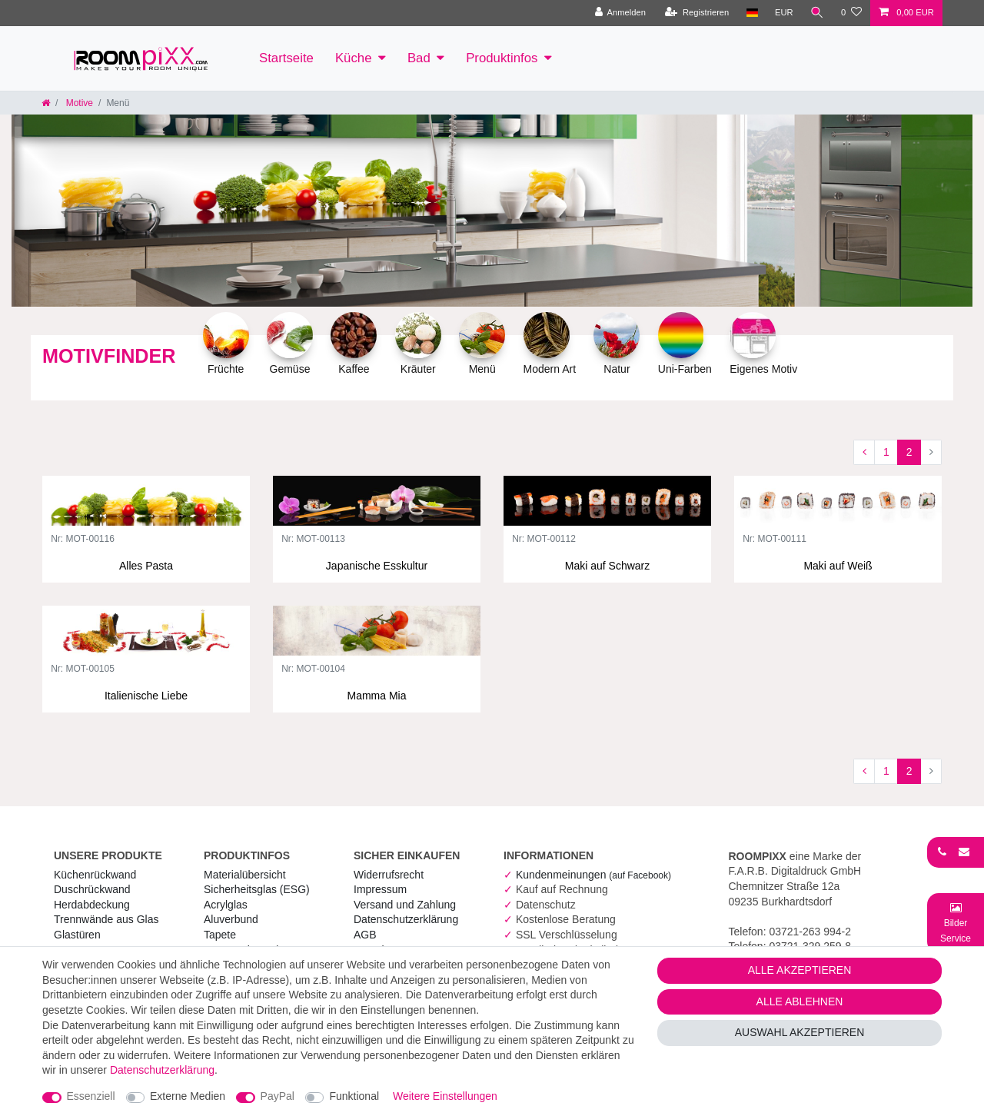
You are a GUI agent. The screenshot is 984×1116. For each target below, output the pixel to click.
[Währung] (784, 13)
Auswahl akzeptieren (800, 1032)
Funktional (354, 1096)
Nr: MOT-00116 (83, 539)
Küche (353, 58)
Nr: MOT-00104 (313, 669)
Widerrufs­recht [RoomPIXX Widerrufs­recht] (389, 875)
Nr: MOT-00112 (544, 539)
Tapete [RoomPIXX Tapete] (220, 934)
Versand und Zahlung (405, 904)
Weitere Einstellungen (445, 1096)
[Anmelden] (620, 13)
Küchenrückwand (95, 875)
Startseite (286, 58)
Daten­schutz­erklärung (406, 919)
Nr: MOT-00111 (774, 539)
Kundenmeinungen (593, 875)
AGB (365, 934)
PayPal (277, 1096)
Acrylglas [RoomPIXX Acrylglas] (226, 904)
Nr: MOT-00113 (313, 539)
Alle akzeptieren (800, 970)
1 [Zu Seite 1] (886, 452)
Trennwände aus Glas (106, 919)
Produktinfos (501, 58)
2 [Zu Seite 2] (909, 452)
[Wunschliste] (851, 13)
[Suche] (817, 13)
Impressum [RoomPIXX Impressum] (380, 889)
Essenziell (91, 1096)
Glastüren (77, 934)
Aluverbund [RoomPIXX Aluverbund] (231, 919)
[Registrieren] (697, 13)
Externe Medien (187, 1096)
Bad (418, 58)
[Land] (751, 13)
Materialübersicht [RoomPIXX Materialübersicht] (245, 875)
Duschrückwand (92, 889)
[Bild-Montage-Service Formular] (955, 923)
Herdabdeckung (92, 904)
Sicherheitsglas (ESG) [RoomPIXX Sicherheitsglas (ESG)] (257, 889)
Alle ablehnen (799, 1001)
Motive (78, 103)
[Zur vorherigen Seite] (864, 453)
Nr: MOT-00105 (83, 669)
